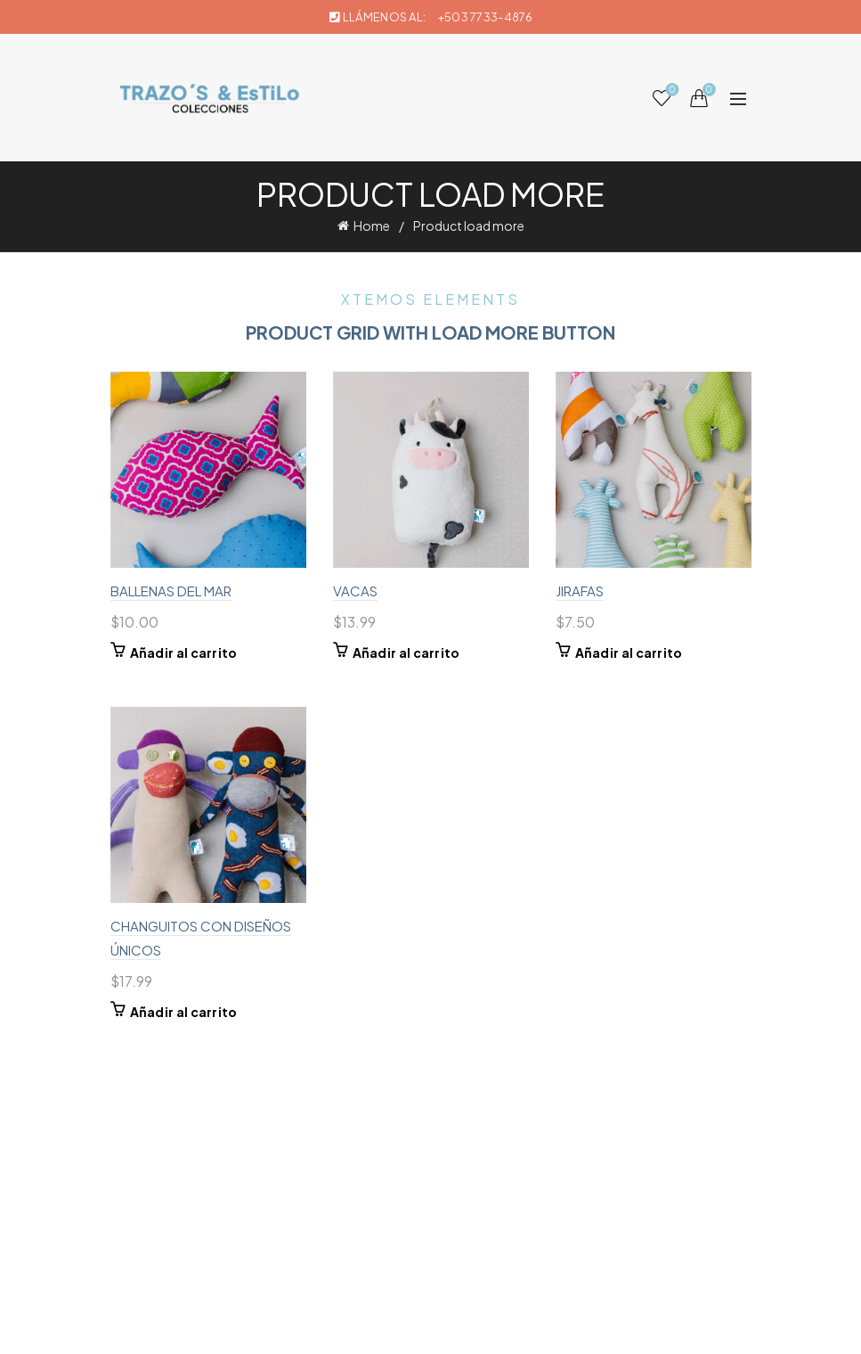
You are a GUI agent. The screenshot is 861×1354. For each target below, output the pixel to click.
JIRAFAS (580, 590)
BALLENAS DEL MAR (170, 590)
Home (371, 225)
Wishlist (670, 90)
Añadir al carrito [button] (184, 652)
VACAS (355, 590)
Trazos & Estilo (401, 1325)
